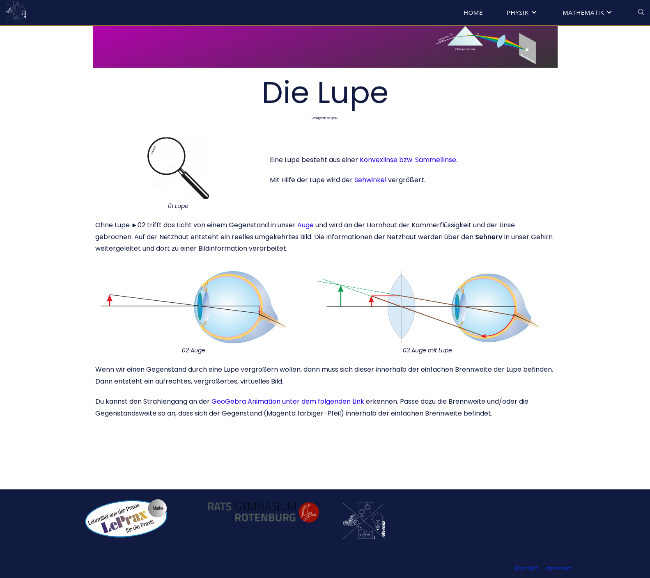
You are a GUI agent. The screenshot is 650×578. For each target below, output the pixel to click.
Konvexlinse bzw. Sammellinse (408, 159)
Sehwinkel (370, 180)
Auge (305, 225)
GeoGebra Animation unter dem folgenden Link (287, 401)
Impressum (558, 568)
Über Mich (527, 568)
